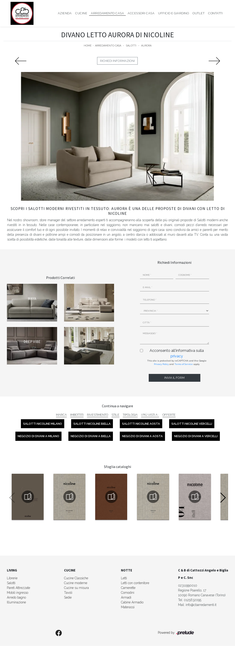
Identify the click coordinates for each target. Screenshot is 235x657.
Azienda (65, 13)
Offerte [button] (169, 414)
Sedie (68, 597)
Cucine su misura (76, 588)
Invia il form (174, 377)
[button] (223, 498)
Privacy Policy (161, 364)
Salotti (131, 45)
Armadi (126, 597)
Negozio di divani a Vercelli (196, 436)
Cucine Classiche (76, 578)
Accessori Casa (141, 13)
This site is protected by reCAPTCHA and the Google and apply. (177, 362)
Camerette (128, 588)
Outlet (198, 13)
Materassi (127, 607)
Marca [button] (61, 414)
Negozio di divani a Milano (38, 436)
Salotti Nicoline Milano (42, 423)
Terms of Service (183, 364)
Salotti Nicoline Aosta (141, 423)
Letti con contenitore (135, 583)
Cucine (81, 13)
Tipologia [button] (130, 414)
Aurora (146, 45)
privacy (177, 356)
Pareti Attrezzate (18, 588)
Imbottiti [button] (77, 414)
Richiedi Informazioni (117, 61)
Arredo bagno (16, 597)
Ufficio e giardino (173, 13)
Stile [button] (115, 414)
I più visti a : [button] (150, 414)
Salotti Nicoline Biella (92, 423)
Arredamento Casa (107, 13)
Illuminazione (16, 602)
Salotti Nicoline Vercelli (191, 423)
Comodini (127, 592)
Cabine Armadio (132, 602)
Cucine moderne (75, 583)
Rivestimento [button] (97, 414)
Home (88, 45)
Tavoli (68, 592)
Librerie (12, 578)
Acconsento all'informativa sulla (177, 353)
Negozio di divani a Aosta (142, 436)
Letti (124, 578)
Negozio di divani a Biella (91, 436)
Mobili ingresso (17, 592)
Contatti (215, 13)
